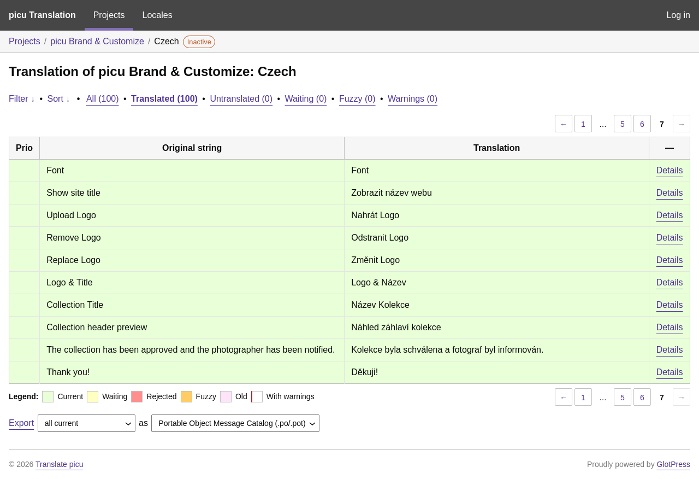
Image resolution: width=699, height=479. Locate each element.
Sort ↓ (59, 98)
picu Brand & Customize (97, 41)
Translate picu (59, 464)
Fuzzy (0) (357, 98)
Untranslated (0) (241, 98)
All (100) (102, 98)
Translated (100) (164, 98)
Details (669, 170)
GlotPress (673, 464)
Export (21, 423)
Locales (157, 15)
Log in (678, 15)
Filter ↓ (22, 98)
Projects (109, 15)
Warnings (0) (412, 98)
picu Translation (42, 15)
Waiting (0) (306, 98)
